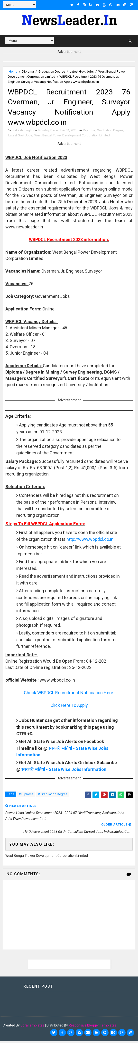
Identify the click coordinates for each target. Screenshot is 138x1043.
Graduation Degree (51, 71)
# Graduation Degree (52, 796)
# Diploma (26, 796)
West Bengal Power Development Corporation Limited (72, 137)
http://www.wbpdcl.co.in (89, 541)
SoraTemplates (32, 1027)
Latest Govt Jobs (82, 71)
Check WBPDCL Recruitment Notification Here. (69, 694)
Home (13, 71)
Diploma (28, 71)
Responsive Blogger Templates (92, 1027)
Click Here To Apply (69, 707)
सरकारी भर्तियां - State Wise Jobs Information (63, 771)
